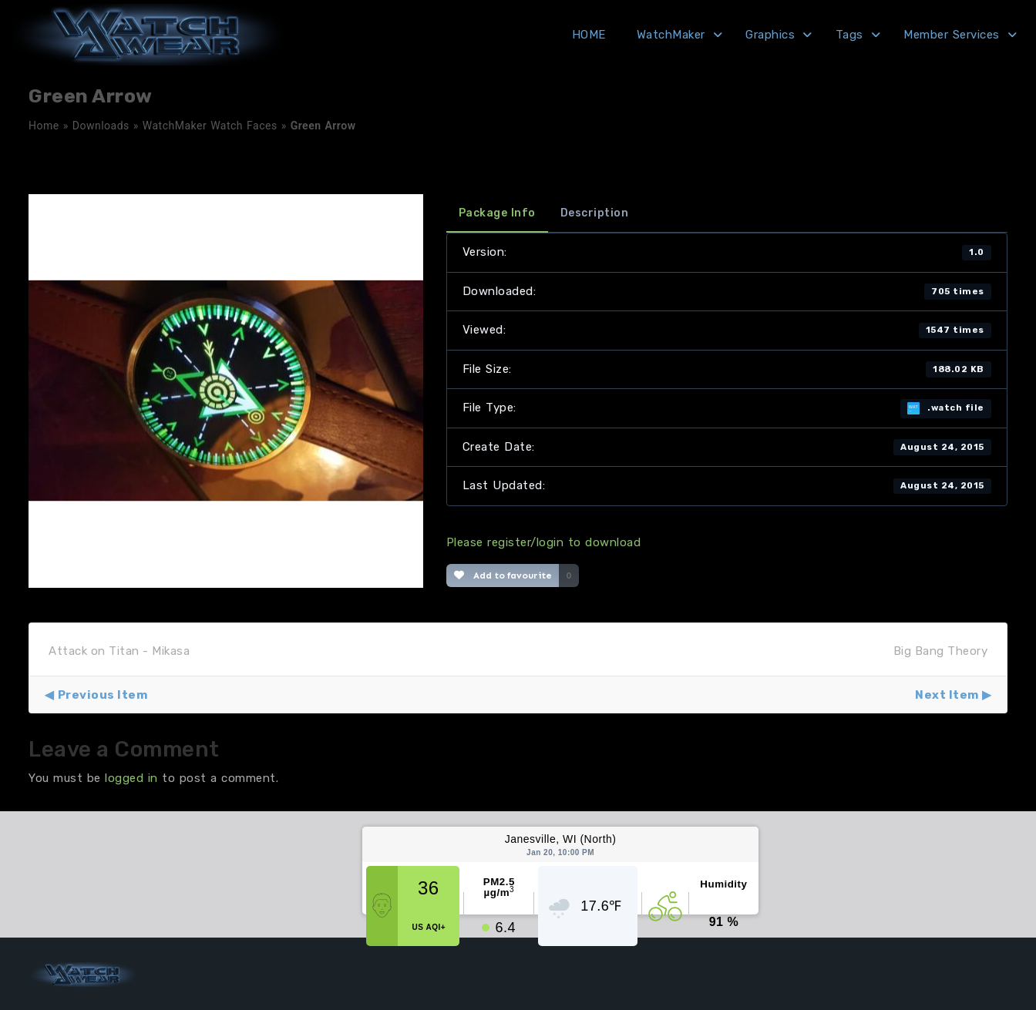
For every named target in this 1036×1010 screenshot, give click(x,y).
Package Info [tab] (497, 213)
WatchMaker (671, 35)
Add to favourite (503, 575)
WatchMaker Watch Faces (210, 125)
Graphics (770, 35)
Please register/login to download (543, 542)
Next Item (947, 695)
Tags (849, 35)
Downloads (101, 125)
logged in (131, 778)
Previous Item (103, 695)
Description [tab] (594, 213)
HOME (589, 35)
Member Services (951, 35)
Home (44, 125)
